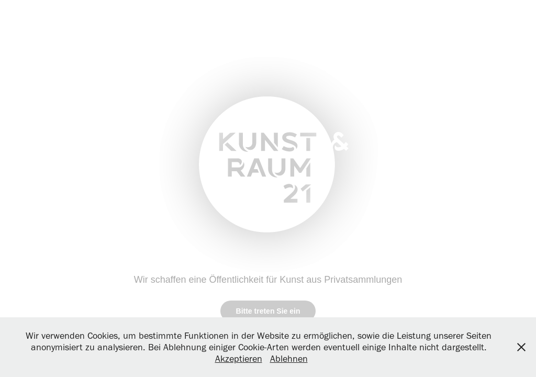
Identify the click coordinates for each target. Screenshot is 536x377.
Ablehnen (289, 358)
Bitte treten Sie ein (268, 311)
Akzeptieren (238, 358)
